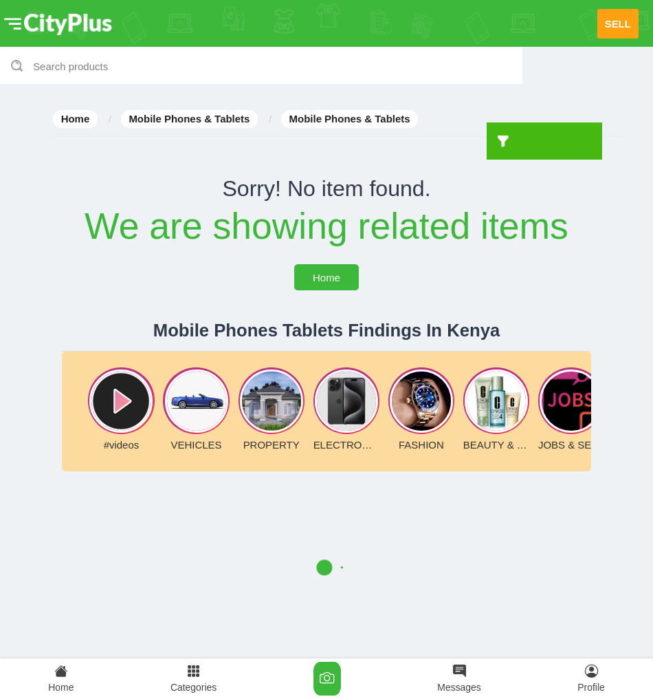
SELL (618, 24)
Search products (70, 66)
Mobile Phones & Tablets (189, 119)
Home (75, 119)
